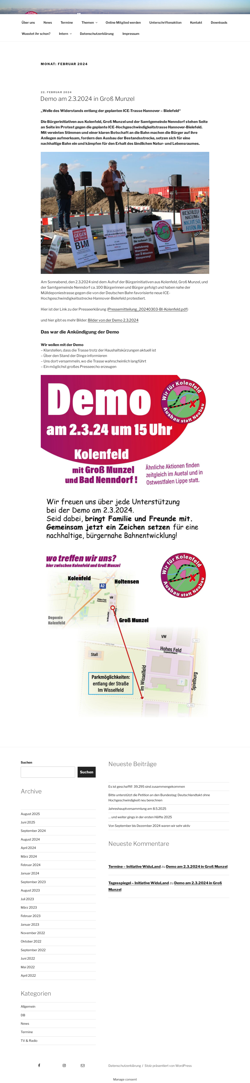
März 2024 (29, 856)
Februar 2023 (31, 916)
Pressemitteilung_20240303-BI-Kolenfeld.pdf (147, 309)
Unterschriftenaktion (165, 22)
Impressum (130, 34)
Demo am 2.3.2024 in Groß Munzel (87, 98)
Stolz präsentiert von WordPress (168, 1066)
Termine (67, 22)
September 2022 (33, 950)
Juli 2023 (27, 899)
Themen (90, 22)
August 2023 (30, 890)
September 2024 (33, 831)
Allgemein (28, 1006)
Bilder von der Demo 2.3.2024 (113, 320)
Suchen (26, 762)
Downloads (219, 22)
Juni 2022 (28, 958)
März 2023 (29, 907)
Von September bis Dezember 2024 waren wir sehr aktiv (149, 826)
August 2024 (30, 839)
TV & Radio (29, 1040)
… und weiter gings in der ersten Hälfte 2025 (140, 817)
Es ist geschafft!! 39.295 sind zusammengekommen (146, 786)
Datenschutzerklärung (97, 34)
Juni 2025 (28, 822)
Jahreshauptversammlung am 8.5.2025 (137, 808)
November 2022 (33, 933)
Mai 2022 (28, 967)
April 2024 (28, 848)
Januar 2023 (30, 924)
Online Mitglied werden (123, 22)
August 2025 (30, 814)
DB (23, 1015)
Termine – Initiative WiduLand (134, 866)
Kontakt (196, 22)
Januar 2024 (30, 873)
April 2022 (28, 975)
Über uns (28, 22)
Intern (65, 34)
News (47, 22)
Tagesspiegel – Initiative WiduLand (138, 883)
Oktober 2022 (31, 941)
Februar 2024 (31, 865)
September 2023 (33, 882)
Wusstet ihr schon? (36, 34)
